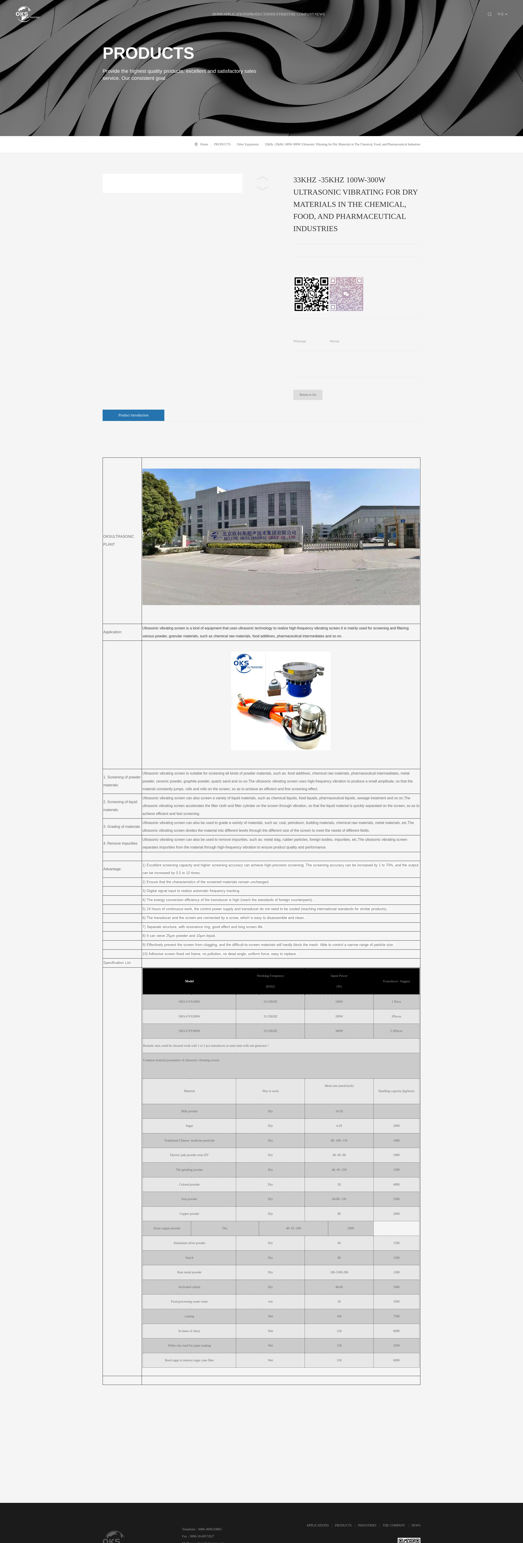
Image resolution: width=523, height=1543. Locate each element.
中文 (501, 14)
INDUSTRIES (278, 14)
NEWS (319, 14)
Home (204, 144)
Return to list (308, 394)
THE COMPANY (301, 14)
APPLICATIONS (236, 14)
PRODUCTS (258, 14)
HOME (217, 14)
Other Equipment (248, 144)
